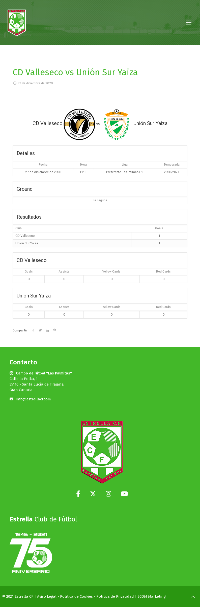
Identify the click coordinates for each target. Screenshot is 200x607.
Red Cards (163, 271)
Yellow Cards (111, 271)
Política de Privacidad (115, 596)
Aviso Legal (46, 596)
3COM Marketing (152, 596)
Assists (64, 271)
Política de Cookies (76, 596)
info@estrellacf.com (33, 399)
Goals (29, 271)
